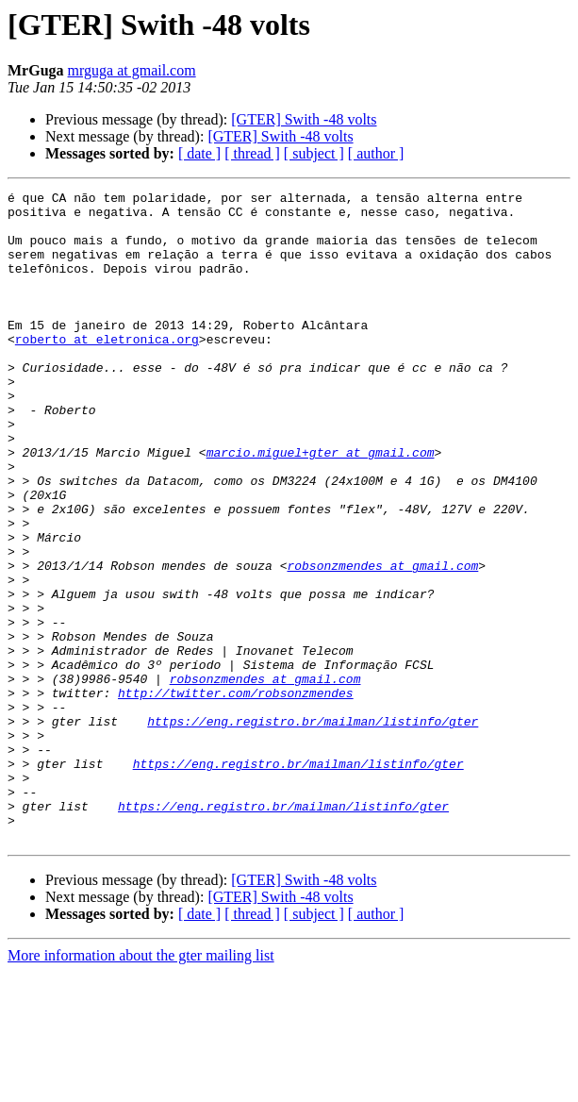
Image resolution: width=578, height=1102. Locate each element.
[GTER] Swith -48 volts (303, 119)
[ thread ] (252, 153)
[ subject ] (314, 153)
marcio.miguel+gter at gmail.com (320, 505)
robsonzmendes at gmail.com (382, 641)
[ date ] (199, 153)
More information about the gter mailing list (141, 1085)
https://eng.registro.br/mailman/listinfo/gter (312, 828)
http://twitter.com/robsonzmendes (236, 794)
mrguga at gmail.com (132, 70)
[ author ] (376, 153)
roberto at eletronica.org (107, 369)
